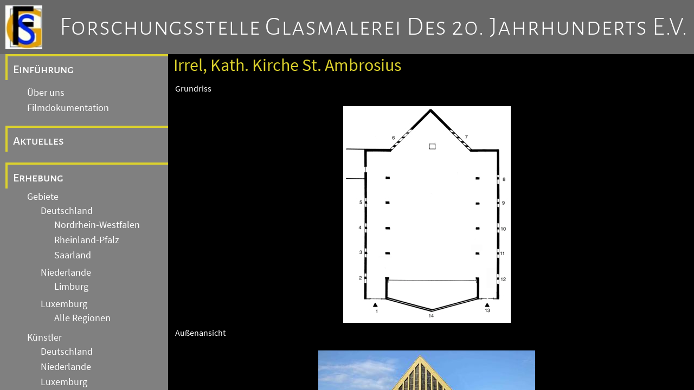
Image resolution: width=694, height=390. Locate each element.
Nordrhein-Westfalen (97, 225)
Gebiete (43, 197)
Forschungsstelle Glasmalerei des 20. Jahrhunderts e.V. (374, 27)
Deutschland (67, 211)
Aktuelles (38, 141)
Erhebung (38, 178)
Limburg (71, 286)
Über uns (46, 93)
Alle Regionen (82, 318)
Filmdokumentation (68, 108)
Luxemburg (64, 304)
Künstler (44, 337)
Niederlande (66, 272)
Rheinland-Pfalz (86, 240)
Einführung (43, 69)
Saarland (72, 255)
